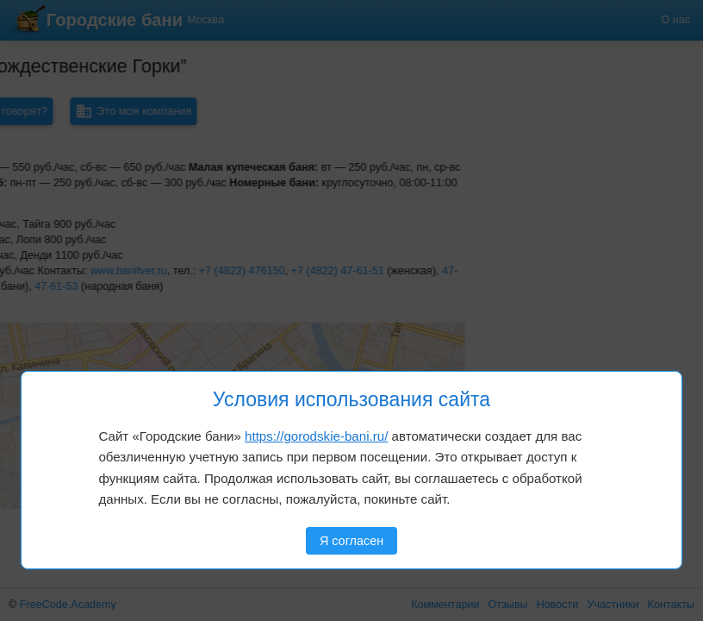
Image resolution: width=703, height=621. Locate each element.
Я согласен (351, 541)
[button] (71, 353)
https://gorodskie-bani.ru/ (316, 436)
